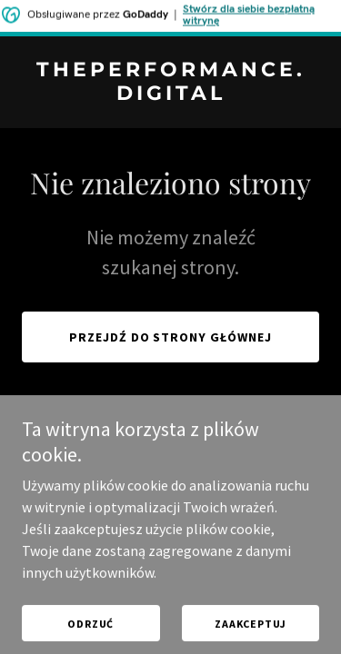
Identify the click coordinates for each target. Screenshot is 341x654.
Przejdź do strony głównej (171, 337)
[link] (170, 94)
